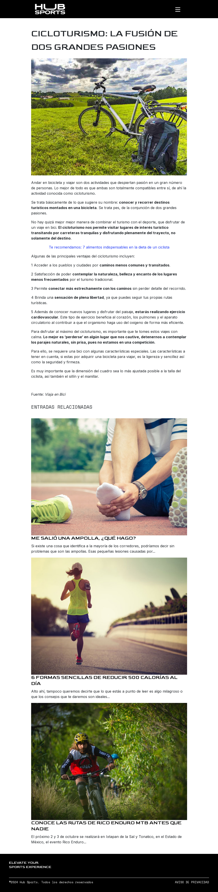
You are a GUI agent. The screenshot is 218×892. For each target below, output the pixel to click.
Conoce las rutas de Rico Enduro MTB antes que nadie (106, 826)
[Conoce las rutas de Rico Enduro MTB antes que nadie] (109, 761)
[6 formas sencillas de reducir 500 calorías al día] (109, 616)
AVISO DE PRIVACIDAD (192, 882)
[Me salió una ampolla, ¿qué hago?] (109, 476)
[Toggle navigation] (181, 9)
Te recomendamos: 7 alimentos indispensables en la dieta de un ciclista (109, 247)
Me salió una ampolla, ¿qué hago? (83, 538)
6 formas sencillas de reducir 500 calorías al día (104, 680)
